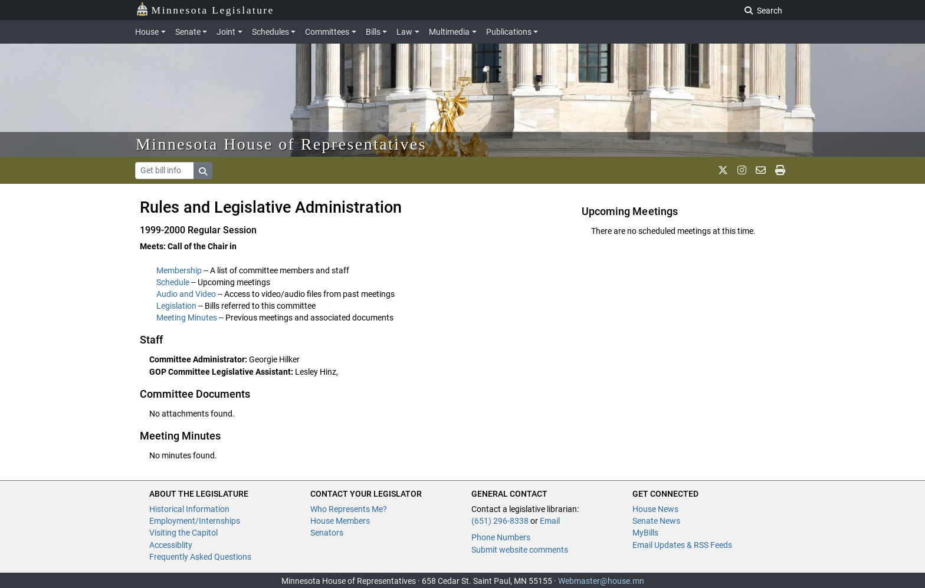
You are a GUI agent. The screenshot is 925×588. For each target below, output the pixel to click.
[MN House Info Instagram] (742, 170)
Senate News (656, 521)
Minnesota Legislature (205, 9)
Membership (179, 270)
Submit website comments (519, 549)
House (147, 32)
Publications (509, 32)
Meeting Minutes (186, 317)
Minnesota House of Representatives (281, 144)
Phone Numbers (500, 537)
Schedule (172, 282)
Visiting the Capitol (183, 532)
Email (550, 521)
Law (404, 32)
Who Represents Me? (348, 509)
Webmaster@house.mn (601, 581)
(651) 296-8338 (500, 521)
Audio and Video (186, 294)
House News (655, 509)
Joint (226, 32)
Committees (327, 32)
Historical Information (189, 509)
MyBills (645, 532)
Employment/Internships (194, 521)
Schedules (270, 32)
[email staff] (760, 170)
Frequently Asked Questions (200, 556)
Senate (188, 32)
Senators (326, 532)
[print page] (780, 170)
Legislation (176, 305)
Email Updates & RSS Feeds (682, 545)
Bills (373, 32)
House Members (340, 521)
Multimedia (449, 32)
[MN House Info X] (723, 170)
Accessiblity (170, 545)
